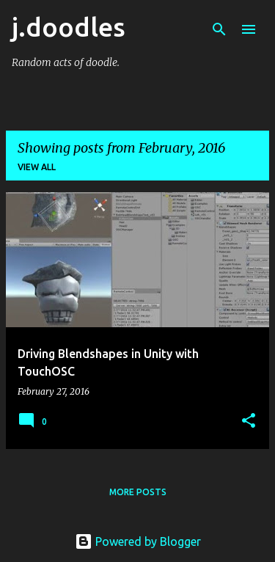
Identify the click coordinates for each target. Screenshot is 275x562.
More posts (137, 492)
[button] (248, 421)
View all (37, 167)
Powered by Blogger (138, 541)
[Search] (219, 29)
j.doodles (68, 27)
